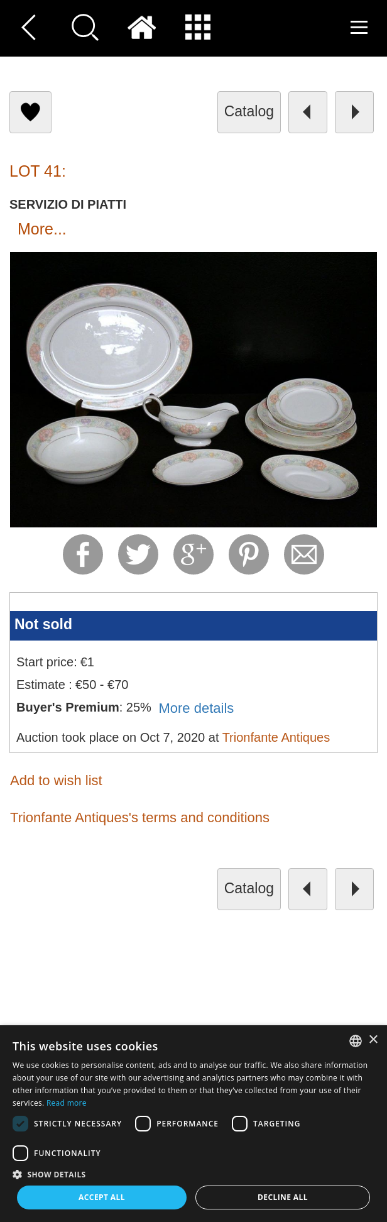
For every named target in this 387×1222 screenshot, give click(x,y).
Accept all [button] (102, 1197)
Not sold (43, 624)
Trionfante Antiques (276, 737)
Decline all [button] (283, 1197)
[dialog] (193, 1123)
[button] (193, 1174)
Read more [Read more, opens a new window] (66, 1103)
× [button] (373, 1040)
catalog (249, 111)
